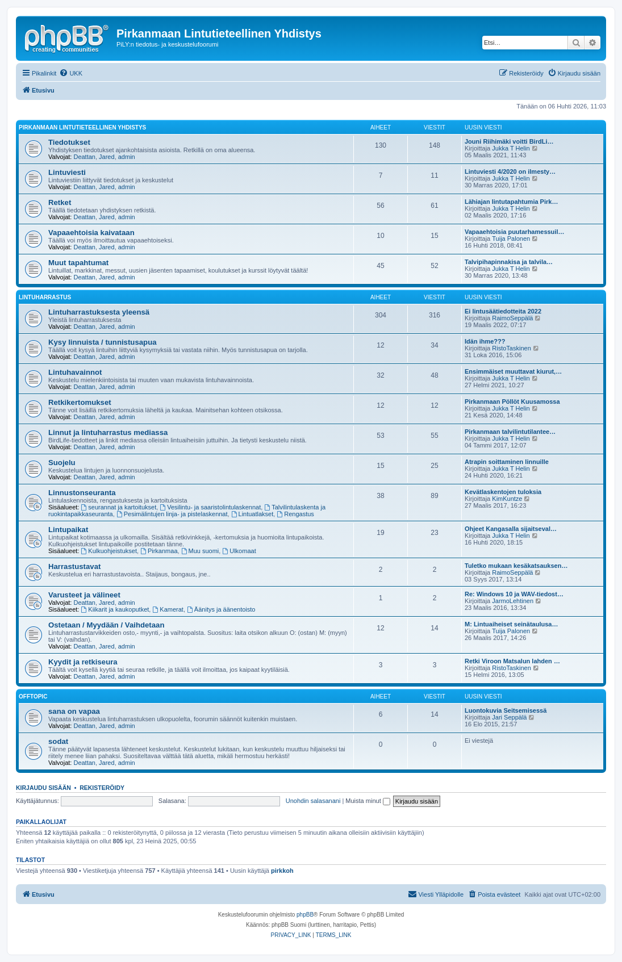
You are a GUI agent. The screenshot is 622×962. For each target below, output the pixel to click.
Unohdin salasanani (313, 800)
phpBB (305, 914)
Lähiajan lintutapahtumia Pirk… (511, 201)
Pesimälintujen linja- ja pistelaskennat (172, 514)
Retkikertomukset (79, 402)
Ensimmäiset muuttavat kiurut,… (513, 371)
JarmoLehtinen (512, 600)
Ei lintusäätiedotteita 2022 (503, 311)
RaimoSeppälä (512, 318)
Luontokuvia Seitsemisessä (505, 710)
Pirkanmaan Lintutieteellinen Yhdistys (82, 127)
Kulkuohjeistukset (109, 550)
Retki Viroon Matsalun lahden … (512, 661)
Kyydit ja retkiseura (83, 662)
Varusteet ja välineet (84, 595)
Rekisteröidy (102, 787)
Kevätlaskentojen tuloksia (503, 491)
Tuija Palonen (511, 238)
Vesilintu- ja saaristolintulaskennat (210, 507)
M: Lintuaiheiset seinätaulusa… (511, 624)
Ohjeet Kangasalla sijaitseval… (511, 528)
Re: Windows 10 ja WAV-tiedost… (514, 594)
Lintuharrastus (45, 297)
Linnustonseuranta (82, 492)
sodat (58, 741)
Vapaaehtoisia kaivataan (91, 232)
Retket (59, 202)
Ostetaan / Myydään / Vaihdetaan (106, 625)
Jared (107, 156)
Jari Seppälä (509, 717)
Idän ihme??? (485, 341)
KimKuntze (507, 498)
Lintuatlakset (252, 514)
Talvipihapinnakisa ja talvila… (509, 261)
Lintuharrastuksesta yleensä (98, 312)
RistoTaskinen (511, 348)
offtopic (33, 696)
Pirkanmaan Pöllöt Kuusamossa (512, 401)
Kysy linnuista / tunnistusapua (102, 342)
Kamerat (167, 609)
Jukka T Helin (510, 148)
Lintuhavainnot (75, 372)
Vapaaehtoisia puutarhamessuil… (514, 231)
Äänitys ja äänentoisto (221, 609)
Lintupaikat (68, 529)
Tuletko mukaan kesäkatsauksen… (516, 565)
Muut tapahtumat (78, 262)
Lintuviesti (67, 172)
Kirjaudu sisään (43, 787)
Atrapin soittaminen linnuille (507, 461)
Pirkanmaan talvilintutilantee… (510, 431)
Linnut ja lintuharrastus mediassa (108, 432)
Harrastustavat (74, 566)
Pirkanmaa (158, 550)
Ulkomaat (239, 550)
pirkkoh (282, 870)
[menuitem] (70, 73)
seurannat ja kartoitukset (119, 507)
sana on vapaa (74, 711)
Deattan (84, 156)
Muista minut (367, 800)
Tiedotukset (69, 142)
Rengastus (295, 514)
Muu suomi (200, 550)
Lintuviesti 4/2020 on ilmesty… (510, 171)
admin (126, 156)
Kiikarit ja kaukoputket (115, 609)
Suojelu (62, 462)
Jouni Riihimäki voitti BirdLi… (509, 141)
